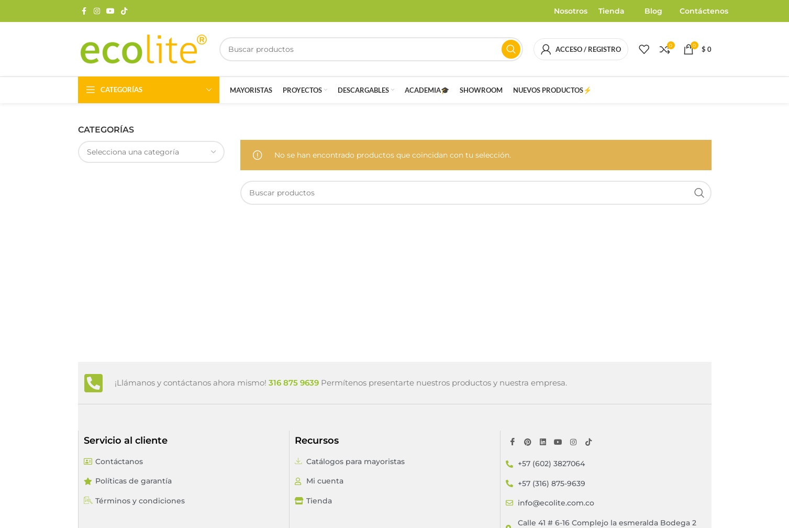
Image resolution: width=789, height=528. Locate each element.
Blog (653, 11)
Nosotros (570, 11)
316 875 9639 (294, 383)
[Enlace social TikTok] (124, 11)
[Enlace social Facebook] (84, 11)
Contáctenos (704, 11)
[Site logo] (143, 48)
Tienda (611, 11)
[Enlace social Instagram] (97, 11)
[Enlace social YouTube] (110, 11)
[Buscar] (371, 49)
